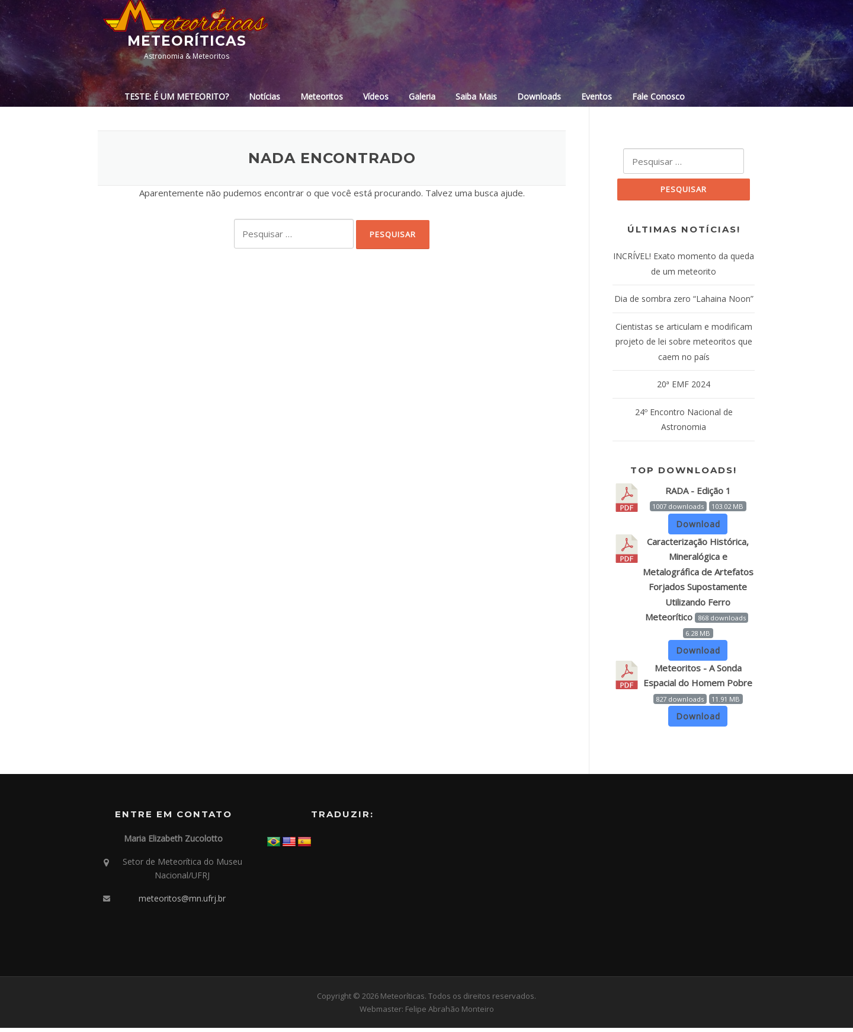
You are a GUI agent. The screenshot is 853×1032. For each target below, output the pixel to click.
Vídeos (376, 96)
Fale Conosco (658, 96)
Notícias (264, 96)
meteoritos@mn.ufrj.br (182, 902)
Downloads (539, 96)
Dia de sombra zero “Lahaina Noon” (683, 302)
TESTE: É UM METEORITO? (176, 96)
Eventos (596, 96)
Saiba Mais (476, 96)
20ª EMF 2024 (683, 387)
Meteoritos (321, 96)
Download (698, 527)
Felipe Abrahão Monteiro (449, 1013)
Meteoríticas (186, 41)
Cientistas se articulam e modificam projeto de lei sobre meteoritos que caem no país (683, 345)
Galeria (422, 96)
